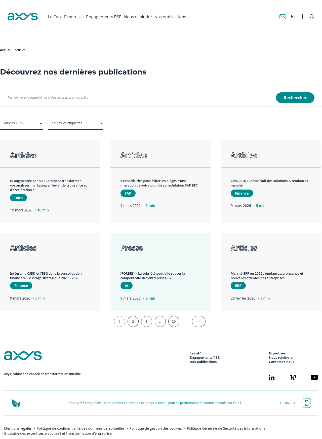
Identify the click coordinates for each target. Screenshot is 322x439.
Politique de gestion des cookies (156, 418)
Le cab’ (195, 343)
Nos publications (174, 12)
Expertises (77, 12)
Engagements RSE (108, 12)
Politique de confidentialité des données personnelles (81, 418)
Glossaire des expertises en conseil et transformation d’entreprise (58, 423)
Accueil (5, 40)
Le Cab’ (58, 12)
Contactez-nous (281, 352)
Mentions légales (18, 418)
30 (174, 311)
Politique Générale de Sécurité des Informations (226, 418)
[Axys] (27, 12)
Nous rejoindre (142, 12)
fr (288, 12)
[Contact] (277, 12)
